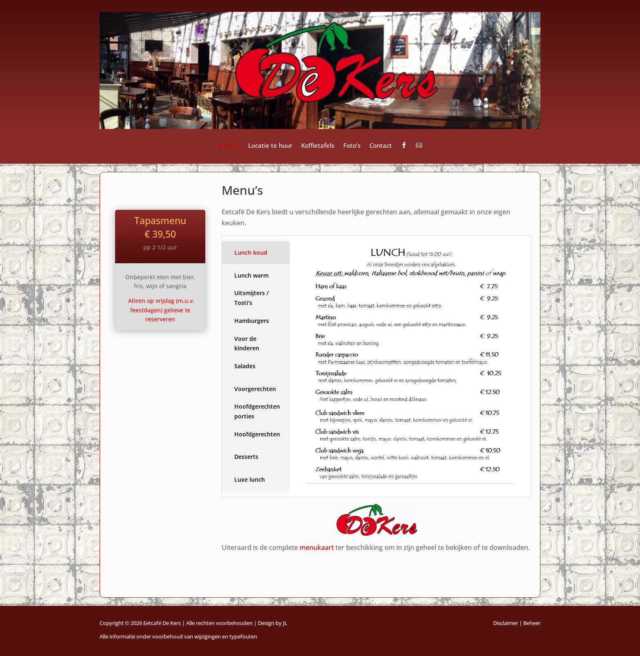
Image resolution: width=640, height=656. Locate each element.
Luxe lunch (249, 479)
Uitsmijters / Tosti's (251, 298)
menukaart (317, 547)
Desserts (246, 456)
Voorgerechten (255, 389)
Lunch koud (250, 252)
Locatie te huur (270, 145)
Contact (380, 145)
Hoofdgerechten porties (257, 411)
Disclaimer (505, 623)
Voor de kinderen (246, 343)
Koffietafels (317, 145)
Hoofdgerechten (257, 434)
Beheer (531, 623)
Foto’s (351, 145)
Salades (245, 366)
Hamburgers (251, 321)
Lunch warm (251, 275)
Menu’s (228, 145)
